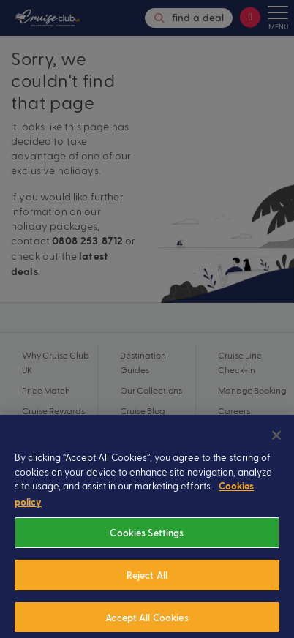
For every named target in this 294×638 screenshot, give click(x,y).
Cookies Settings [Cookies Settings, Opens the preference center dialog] (147, 541)
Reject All (147, 583)
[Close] (276, 444)
